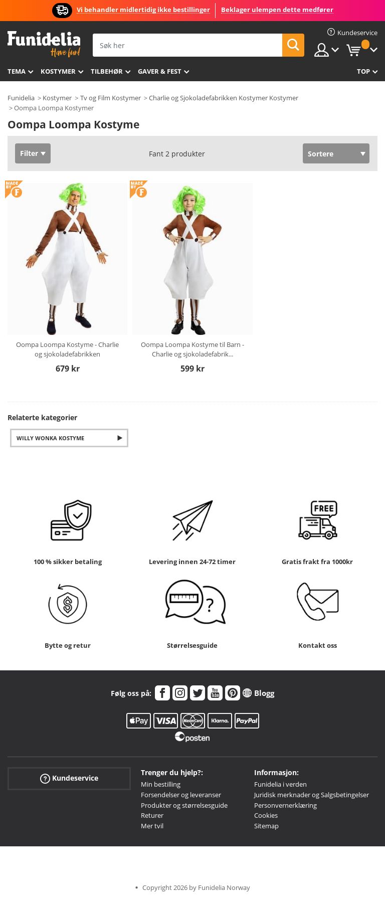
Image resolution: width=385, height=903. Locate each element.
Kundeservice (69, 778)
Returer (152, 815)
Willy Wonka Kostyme (50, 438)
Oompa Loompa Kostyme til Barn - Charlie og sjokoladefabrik (192, 349)
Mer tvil (152, 825)
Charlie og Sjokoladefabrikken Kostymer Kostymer (223, 97)
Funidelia (21, 97)
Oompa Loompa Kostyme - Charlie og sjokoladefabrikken (67, 349)
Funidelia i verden (280, 784)
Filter (29, 153)
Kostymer (58, 71)
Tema (17, 71)
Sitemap (266, 825)
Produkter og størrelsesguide (184, 805)
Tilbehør (107, 71)
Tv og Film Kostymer (110, 97)
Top (363, 71)
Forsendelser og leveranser (181, 794)
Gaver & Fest (159, 71)
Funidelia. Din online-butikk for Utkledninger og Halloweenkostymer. (44, 44)
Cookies (266, 815)
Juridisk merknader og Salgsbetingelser (311, 794)
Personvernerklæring (285, 805)
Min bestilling (160, 784)
